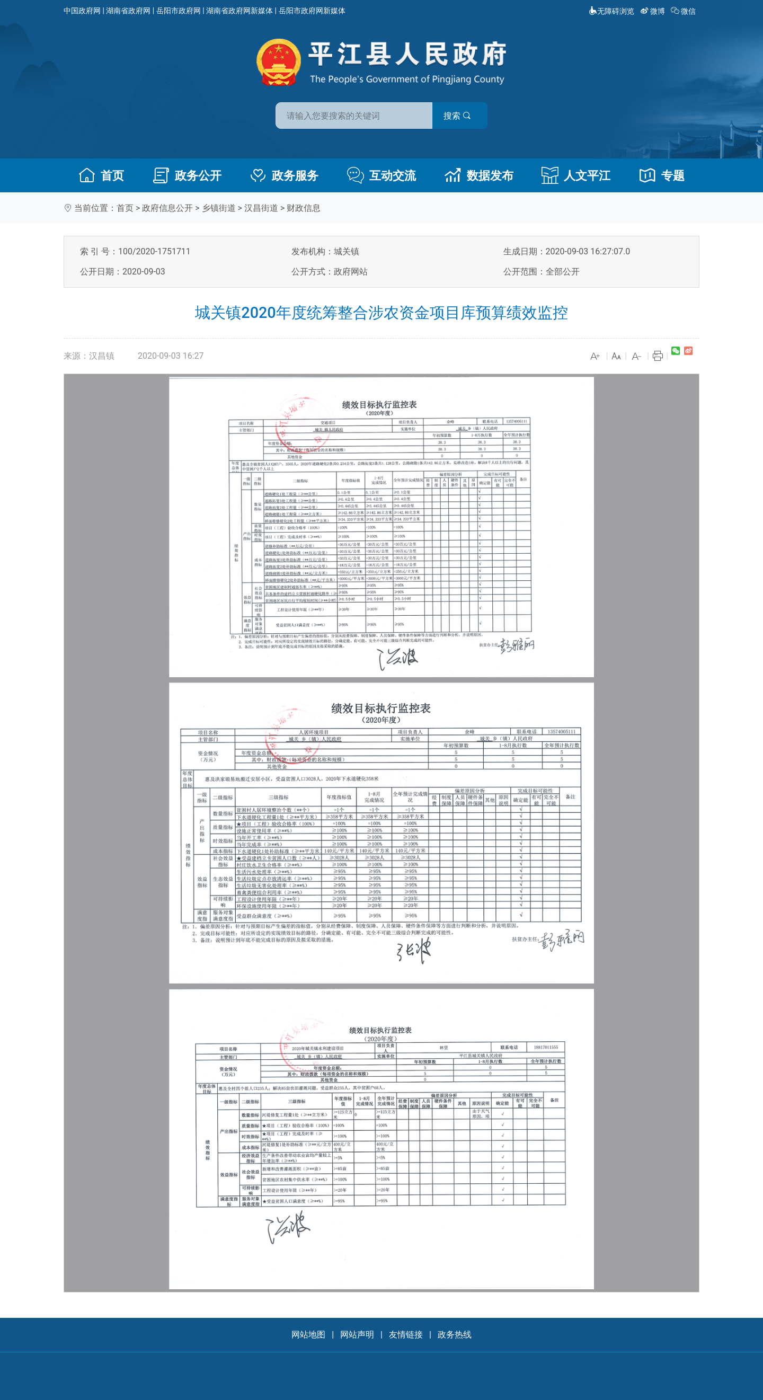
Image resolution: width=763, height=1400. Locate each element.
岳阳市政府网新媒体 (312, 10)
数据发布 (479, 175)
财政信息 (304, 208)
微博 (653, 11)
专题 (662, 175)
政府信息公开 (167, 208)
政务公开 (187, 175)
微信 (684, 11)
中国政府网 (82, 10)
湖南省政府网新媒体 (239, 10)
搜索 (457, 116)
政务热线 (455, 1335)
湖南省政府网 (128, 10)
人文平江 (576, 175)
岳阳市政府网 (178, 10)
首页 (101, 175)
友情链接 (406, 1335)
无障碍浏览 (611, 11)
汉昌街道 (261, 208)
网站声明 (357, 1335)
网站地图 (308, 1335)
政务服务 (284, 175)
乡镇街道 (219, 208)
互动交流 (381, 175)
